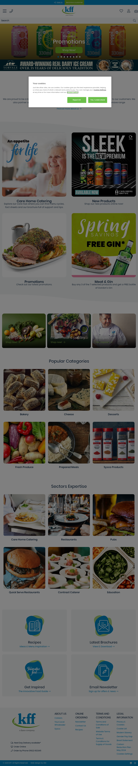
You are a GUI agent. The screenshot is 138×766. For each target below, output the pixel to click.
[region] (70, 92)
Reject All (77, 100)
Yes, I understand (97, 100)
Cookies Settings (100, 90)
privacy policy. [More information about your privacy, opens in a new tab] (72, 92)
